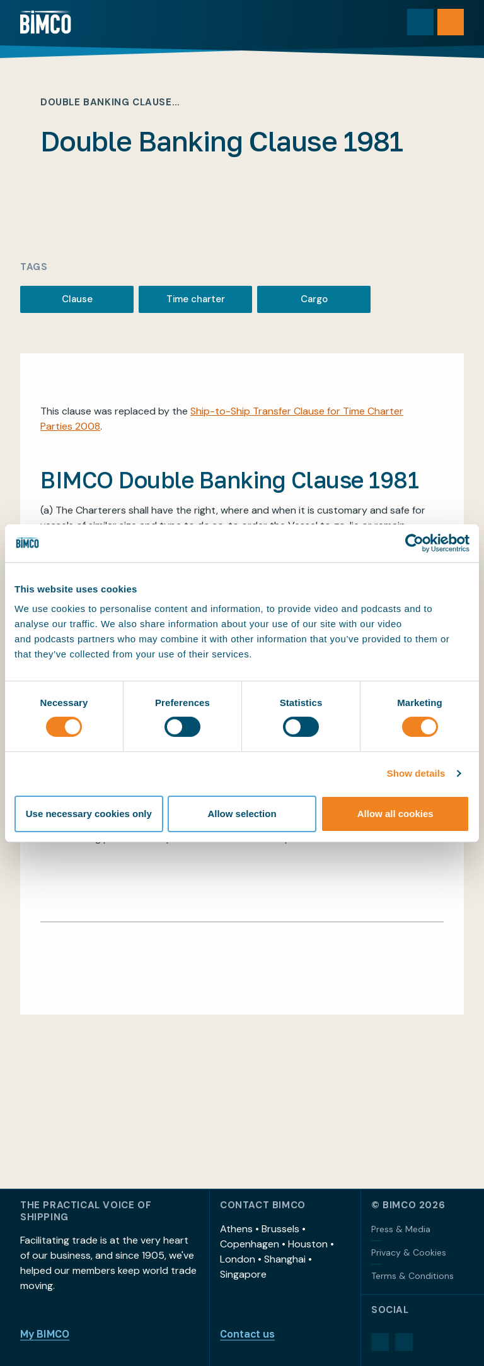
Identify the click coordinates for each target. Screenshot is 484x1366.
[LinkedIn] (380, 1342)
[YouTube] (404, 1342)
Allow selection (241, 813)
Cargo (314, 299)
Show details (416, 773)
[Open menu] (450, 22)
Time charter (195, 299)
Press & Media (400, 1229)
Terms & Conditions (412, 1275)
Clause (77, 299)
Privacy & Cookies (408, 1252)
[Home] (45, 22)
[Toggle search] (420, 22)
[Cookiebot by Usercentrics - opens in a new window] (414, 542)
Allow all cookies (395, 813)
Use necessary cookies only (89, 813)
